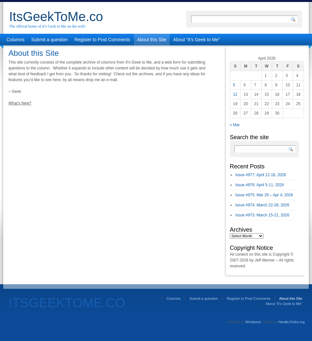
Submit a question (49, 39)
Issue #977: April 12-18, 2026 (260, 175)
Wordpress (253, 322)
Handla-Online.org (291, 322)
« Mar (235, 125)
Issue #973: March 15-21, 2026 (262, 215)
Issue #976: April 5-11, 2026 (259, 185)
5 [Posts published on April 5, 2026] (234, 85)
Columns (15, 39)
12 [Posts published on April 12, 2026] (235, 94)
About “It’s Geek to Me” (196, 39)
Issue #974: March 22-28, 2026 (262, 205)
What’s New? (19, 103)
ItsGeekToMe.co (56, 16)
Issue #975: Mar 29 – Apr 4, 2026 (264, 195)
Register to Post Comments (102, 39)
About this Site (151, 39)
